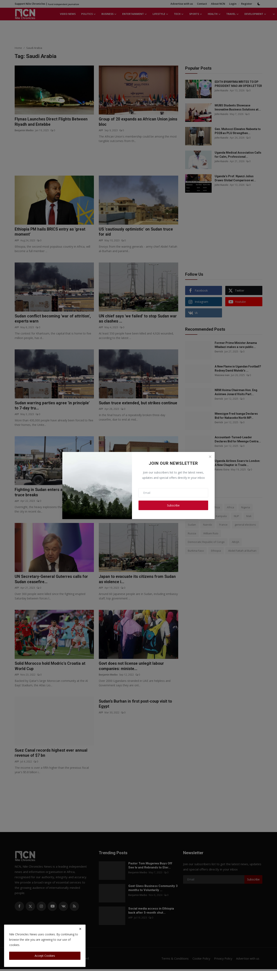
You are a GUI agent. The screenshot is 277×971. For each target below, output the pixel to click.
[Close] (210, 456)
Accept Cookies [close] (45, 956)
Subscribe (173, 505)
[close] (80, 929)
